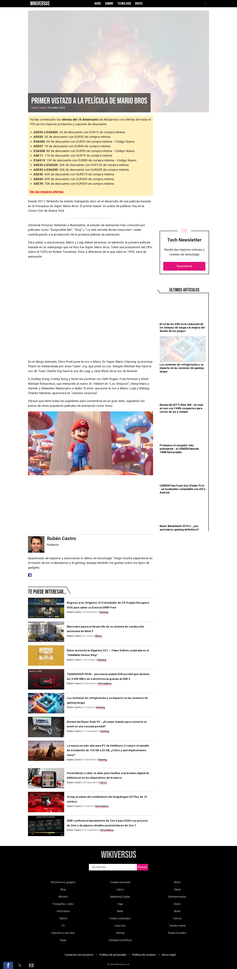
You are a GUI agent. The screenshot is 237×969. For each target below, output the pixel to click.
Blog (63, 889)
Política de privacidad (112, 954)
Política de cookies (144, 954)
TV (63, 925)
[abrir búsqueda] (205, 4)
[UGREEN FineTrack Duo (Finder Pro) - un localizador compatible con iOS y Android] (183, 475)
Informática (104, 683)
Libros (103, 782)
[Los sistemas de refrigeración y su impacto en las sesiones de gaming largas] (183, 354)
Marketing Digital (120, 896)
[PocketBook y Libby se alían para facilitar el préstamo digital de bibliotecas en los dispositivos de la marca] (46, 778)
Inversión (120, 925)
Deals (177, 904)
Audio (97, 4)
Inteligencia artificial (120, 940)
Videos (139, 4)
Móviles (63, 896)
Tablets (63, 918)
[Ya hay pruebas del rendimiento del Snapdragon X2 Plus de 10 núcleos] (46, 802)
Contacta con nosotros (79, 954)
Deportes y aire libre (63, 932)
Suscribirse (184, 266)
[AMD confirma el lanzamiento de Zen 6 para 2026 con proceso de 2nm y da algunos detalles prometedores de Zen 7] (46, 826)
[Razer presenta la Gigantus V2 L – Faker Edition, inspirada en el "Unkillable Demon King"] (46, 655)
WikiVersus (118, 855)
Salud (177, 889)
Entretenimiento (177, 896)
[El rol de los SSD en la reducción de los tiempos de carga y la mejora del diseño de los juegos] (183, 314)
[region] (184, 145)
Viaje (120, 904)
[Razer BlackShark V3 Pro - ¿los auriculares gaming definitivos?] (183, 514)
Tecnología (124, 4)
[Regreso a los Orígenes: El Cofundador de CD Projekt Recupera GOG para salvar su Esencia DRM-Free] (46, 608)
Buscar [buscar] (142, 867)
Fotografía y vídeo (63, 904)
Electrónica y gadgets (63, 882)
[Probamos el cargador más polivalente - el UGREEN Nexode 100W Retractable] (183, 435)
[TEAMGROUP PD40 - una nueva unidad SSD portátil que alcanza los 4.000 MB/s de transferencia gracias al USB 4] (46, 679)
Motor (98, 635)
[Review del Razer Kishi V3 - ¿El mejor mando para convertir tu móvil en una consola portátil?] (46, 727)
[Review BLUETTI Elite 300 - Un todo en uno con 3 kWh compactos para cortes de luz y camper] (183, 395)
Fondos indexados (120, 918)
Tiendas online (177, 925)
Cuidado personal (120, 882)
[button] (8, 965)
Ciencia (177, 918)
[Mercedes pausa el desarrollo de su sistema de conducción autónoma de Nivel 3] (46, 632)
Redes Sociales (177, 932)
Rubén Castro (39, 107)
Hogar (63, 940)
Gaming (109, 4)
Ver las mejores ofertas (46, 192)
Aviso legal (169, 954)
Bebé (120, 911)
